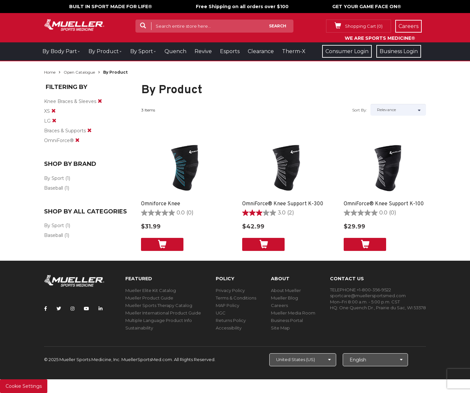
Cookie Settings (24, 386)
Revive (203, 51)
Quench (175, 51)
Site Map (280, 327)
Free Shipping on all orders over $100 (242, 6)
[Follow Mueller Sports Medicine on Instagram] (72, 308)
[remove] (100, 101)
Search (277, 25)
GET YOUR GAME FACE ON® (366, 6)
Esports (230, 51)
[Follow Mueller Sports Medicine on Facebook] (45, 308)
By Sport (141, 51)
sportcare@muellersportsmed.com (368, 295)
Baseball (53, 188)
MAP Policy (227, 305)
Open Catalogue (79, 72)
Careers (279, 305)
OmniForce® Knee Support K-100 (384, 204)
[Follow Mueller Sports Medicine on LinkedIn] (100, 308)
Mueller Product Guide (149, 297)
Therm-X (294, 51)
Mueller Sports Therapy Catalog (158, 305)
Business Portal (287, 320)
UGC (221, 312)
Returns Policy (231, 320)
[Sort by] (398, 110)
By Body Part (59, 51)
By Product (103, 51)
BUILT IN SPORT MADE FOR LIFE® (110, 6)
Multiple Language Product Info (158, 320)
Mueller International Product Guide (163, 312)
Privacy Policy (230, 290)
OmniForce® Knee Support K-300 (282, 204)
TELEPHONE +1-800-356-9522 (360, 289)
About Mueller (286, 290)
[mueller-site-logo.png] (74, 24)
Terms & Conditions (236, 297)
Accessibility (229, 327)
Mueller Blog (284, 297)
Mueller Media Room (293, 312)
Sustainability (139, 327)
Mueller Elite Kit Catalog (150, 290)
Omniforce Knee (160, 204)
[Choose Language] (375, 359)
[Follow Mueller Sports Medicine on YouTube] (86, 308)
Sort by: (359, 110)
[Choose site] (302, 359)
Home (49, 72)
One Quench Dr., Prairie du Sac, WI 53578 (382, 307)
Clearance (261, 51)
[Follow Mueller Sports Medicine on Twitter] (58, 308)
